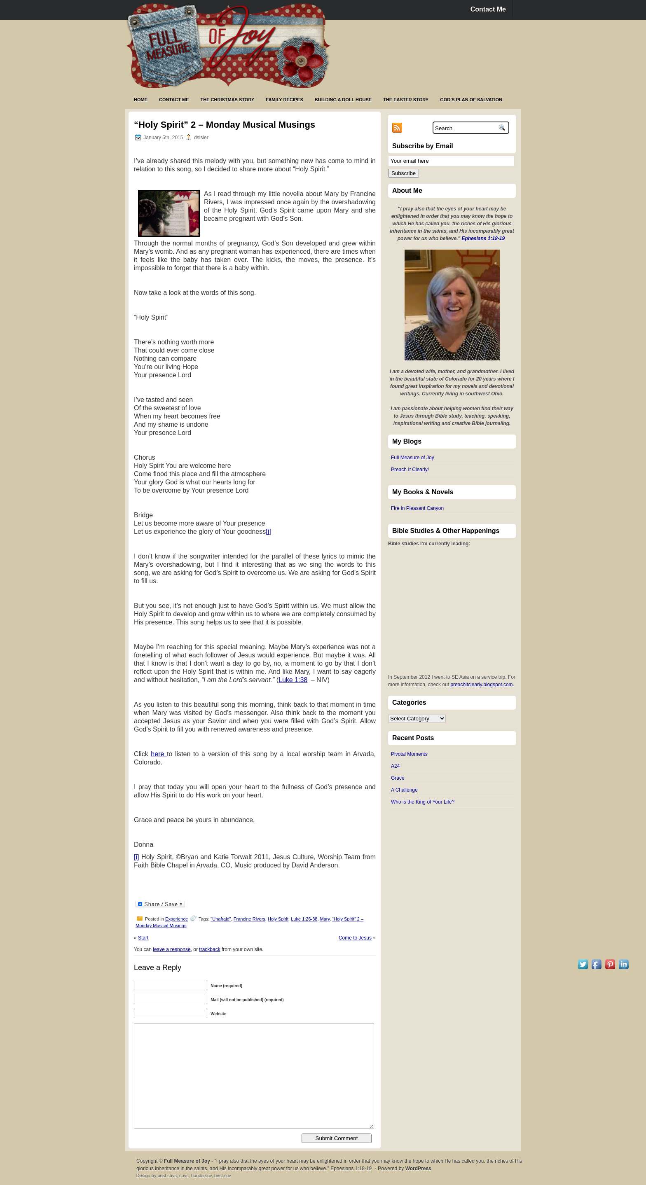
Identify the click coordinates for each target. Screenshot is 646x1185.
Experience (176, 918)
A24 (395, 766)
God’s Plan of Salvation (471, 99)
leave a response (171, 949)
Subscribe (403, 173)
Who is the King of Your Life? (422, 802)
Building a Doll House (343, 99)
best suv (222, 1175)
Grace (398, 778)
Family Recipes (284, 99)
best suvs (166, 1175)
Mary (325, 918)
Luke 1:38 (293, 679)
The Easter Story (405, 99)
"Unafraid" (221, 918)
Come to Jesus (355, 938)
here (159, 753)
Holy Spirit (278, 918)
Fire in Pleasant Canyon (417, 508)
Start (143, 938)
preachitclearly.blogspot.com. (482, 684)
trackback (209, 949)
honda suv (201, 1175)
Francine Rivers (249, 918)
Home (140, 99)
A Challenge (404, 790)
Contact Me (488, 9)
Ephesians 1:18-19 (483, 238)
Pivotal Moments (409, 754)
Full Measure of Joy (412, 457)
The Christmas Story (228, 99)
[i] (268, 531)
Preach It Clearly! (410, 469)
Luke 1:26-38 (304, 918)
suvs (184, 1175)
